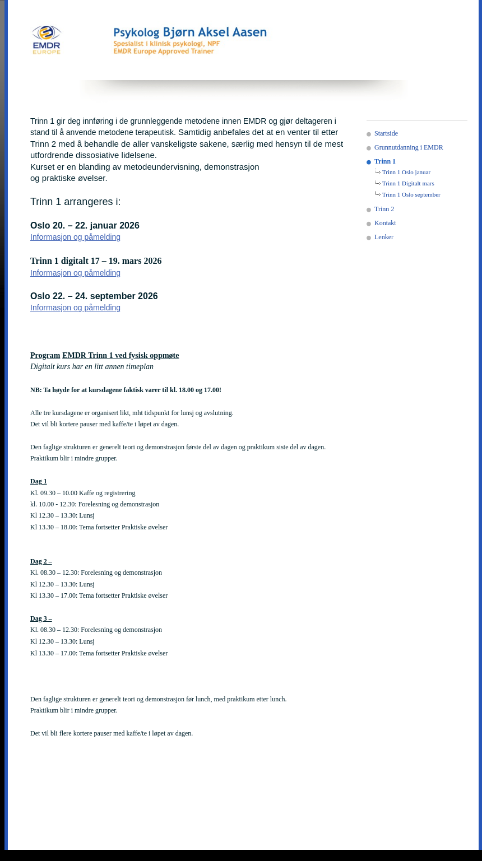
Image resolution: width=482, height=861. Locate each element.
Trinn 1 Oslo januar (406, 172)
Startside (386, 133)
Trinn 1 (385, 161)
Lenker (383, 237)
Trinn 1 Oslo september (411, 194)
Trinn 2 (384, 209)
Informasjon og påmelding (75, 236)
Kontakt (385, 223)
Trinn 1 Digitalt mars (408, 183)
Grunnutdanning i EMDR (408, 147)
